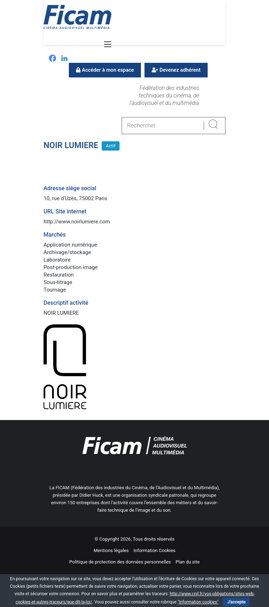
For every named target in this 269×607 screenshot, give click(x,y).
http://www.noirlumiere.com (77, 221)
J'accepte (236, 602)
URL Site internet (65, 211)
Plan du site (188, 562)
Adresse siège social (70, 188)
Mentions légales (111, 550)
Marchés (55, 234)
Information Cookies (154, 550)
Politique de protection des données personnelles (120, 562)
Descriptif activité (66, 302)
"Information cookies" (198, 602)
